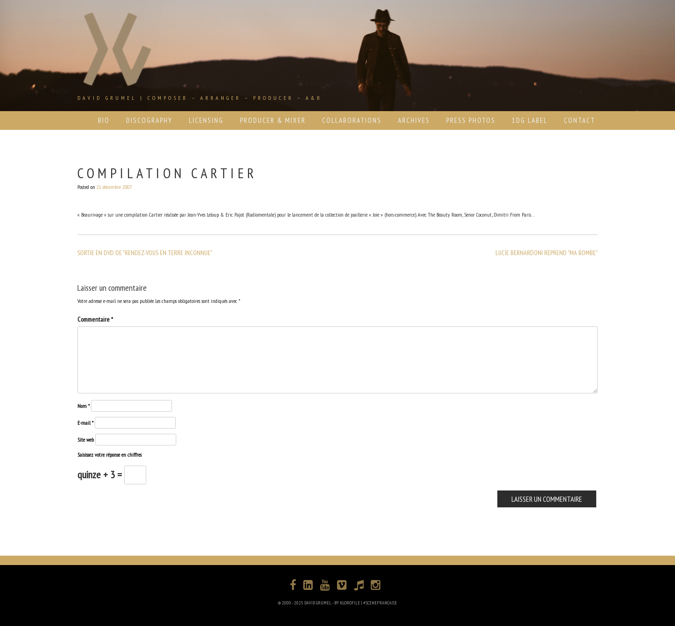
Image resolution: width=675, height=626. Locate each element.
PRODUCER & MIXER (273, 120)
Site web (85, 439)
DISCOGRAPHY (149, 120)
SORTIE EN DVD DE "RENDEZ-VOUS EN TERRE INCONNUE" (144, 253)
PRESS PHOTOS (470, 120)
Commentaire (95, 319)
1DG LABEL (530, 120)
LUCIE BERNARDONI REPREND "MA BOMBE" (546, 253)
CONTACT (579, 120)
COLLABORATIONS (352, 120)
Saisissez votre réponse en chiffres (109, 454)
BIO (104, 120)
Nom (83, 405)
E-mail (85, 422)
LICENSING (206, 120)
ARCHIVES (414, 120)
